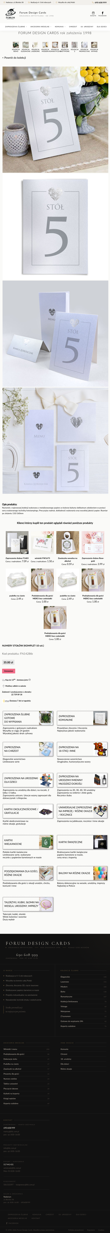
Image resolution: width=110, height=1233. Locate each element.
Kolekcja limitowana (84, 1001)
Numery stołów (26, 1078)
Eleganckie (84, 977)
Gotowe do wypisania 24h (84, 1021)
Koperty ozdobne (84, 1026)
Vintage (84, 1006)
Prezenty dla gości (26, 1074)
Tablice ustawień (26, 1083)
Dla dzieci (102, 26)
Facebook (102, 14)
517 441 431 (8, 1164)
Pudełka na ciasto (26, 1064)
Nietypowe (84, 1011)
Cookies (101, 1230)
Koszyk (93, 14)
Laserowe (84, 981)
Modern (84, 986)
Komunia (60, 26)
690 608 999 (99, 2)
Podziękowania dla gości (26, 1054)
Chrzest (73, 26)
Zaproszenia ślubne (16, 26)
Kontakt (36, 1218)
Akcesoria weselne (40, 26)
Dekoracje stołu (26, 1059)
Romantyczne (84, 996)
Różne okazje (66, 1069)
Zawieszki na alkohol (26, 1069)
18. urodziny (87, 26)
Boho (84, 991)
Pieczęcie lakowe (26, 1088)
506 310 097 (8, 1185)
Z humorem (84, 1016)
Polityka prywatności (76, 1230)
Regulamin (91, 1230)
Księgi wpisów (26, 1098)
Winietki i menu (26, 1049)
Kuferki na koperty (26, 1093)
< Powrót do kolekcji (14, 57)
